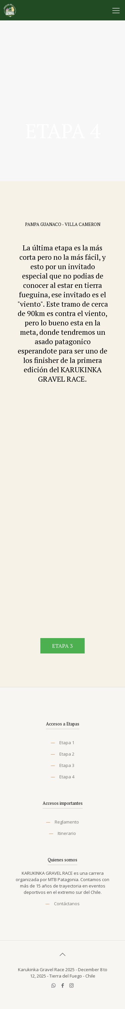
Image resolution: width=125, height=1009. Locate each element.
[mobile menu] (116, 10)
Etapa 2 (66, 754)
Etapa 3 (66, 765)
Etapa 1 (66, 743)
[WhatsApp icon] (53, 985)
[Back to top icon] (63, 954)
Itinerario (67, 833)
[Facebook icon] (62, 985)
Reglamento (67, 822)
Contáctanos (67, 904)
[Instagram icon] (71, 985)
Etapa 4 (66, 777)
